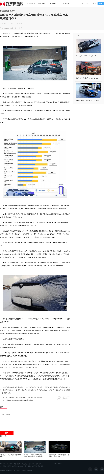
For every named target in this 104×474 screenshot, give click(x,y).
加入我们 (9, 464)
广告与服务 (17, 464)
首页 (1, 11)
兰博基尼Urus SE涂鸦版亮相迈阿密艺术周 (19, 400)
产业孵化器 (65, 3)
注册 (94, 3)
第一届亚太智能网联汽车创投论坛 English (11, 466)
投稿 (100, 3)
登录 (87, 3)
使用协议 (38, 464)
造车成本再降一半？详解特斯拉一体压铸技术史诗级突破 (24, 397)
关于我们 (2, 464)
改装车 (12, 11)
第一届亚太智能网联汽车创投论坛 (34, 466)
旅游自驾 (53, 3)
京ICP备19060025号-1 (27, 470)
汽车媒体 (30, 3)
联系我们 (31, 464)
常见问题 (24, 464)
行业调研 (41, 3)
